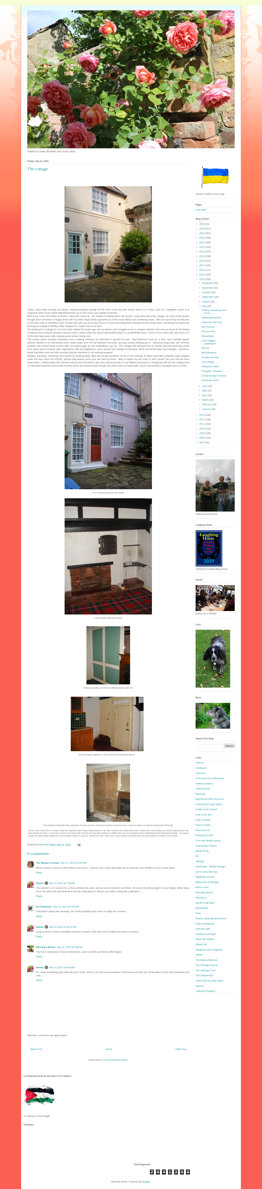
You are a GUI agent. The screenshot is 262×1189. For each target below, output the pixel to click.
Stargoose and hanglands (209, 949)
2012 (202, 419)
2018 (202, 260)
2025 (202, 228)
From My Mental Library (208, 840)
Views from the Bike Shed (209, 980)
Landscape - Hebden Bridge (210, 866)
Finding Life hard (204, 835)
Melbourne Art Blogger (207, 882)
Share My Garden (205, 939)
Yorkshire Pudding (205, 991)
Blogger (146, 1181)
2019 (202, 256)
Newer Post (36, 1049)
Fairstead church (210, 380)
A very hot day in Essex (213, 375)
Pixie (198, 913)
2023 (202, 237)
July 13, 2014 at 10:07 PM (62, 927)
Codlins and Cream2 (206, 809)
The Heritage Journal (207, 965)
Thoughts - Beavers (211, 371)
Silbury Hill (201, 944)
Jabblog (200, 861)
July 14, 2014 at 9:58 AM (62, 967)
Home (109, 1049)
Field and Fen (203, 830)
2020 (202, 251)
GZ (197, 856)
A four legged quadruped (208, 342)
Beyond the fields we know (210, 799)
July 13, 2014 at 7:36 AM (62, 883)
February (207, 404)
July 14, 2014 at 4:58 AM (69, 947)
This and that (208, 331)
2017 (202, 265)
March (205, 399)
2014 (202, 279)
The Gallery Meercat (206, 960)
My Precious (208, 326)
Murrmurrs (201, 897)
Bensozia (200, 794)
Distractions (207, 336)
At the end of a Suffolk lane (210, 778)
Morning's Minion (45, 947)
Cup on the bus (204, 814)
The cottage (207, 362)
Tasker (199, 954)
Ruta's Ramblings (205, 923)
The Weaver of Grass (47, 863)
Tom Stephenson (204, 975)
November (208, 287)
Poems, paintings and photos (211, 918)
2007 (202, 442)
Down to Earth (203, 825)
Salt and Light (203, 928)
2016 (202, 270)
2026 (202, 224)
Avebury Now (203, 788)
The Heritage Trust (205, 970)
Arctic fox (200, 773)
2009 (202, 433)
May (204, 390)
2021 (202, 247)
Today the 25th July (211, 322)
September (208, 297)
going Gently (202, 851)
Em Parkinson (44, 906)
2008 (202, 437)
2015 (202, 274)
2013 (202, 415)
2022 (202, 242)
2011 (202, 424)
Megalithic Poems (205, 877)
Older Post (180, 1049)
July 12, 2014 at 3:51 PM (73, 863)
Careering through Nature (209, 804)
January (206, 409)
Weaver (200, 986)
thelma (40, 883)
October (206, 292)
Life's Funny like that (206, 871)
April (205, 395)
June (205, 386)
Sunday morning (210, 357)
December (208, 283)
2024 (202, 233)
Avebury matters (204, 783)
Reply (39, 872)
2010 (202, 428)
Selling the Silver (210, 366)
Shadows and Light (206, 934)
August (206, 301)
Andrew (200, 762)
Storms (205, 348)
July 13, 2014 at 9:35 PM (66, 906)
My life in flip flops (205, 902)
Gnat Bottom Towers (206, 845)
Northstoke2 (202, 908)
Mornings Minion (204, 892)
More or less (202, 887)
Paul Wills (201, 209)
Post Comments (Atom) (115, 1059)
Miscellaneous (208, 352)
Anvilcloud (201, 768)
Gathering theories (211, 317)
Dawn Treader (203, 820)
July (204, 306)
